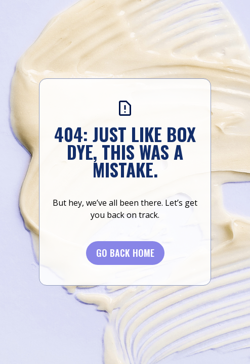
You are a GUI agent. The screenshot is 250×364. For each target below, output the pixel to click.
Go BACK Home (125, 252)
